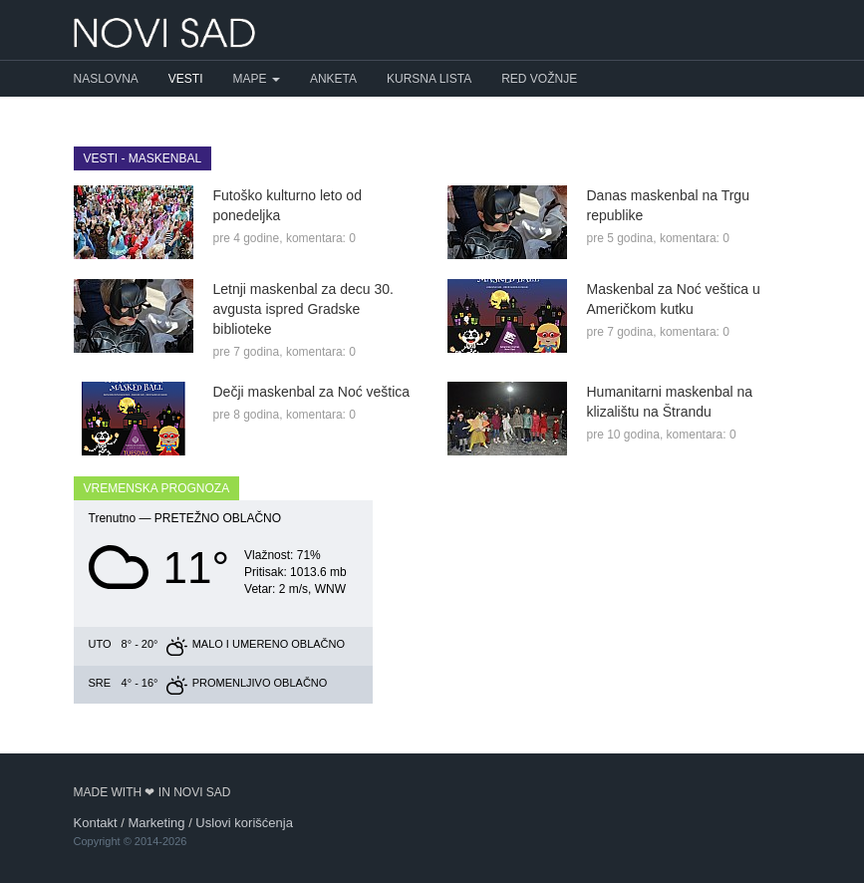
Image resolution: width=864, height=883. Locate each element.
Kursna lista (429, 79)
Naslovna (106, 79)
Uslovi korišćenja (244, 822)
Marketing (156, 822)
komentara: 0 (321, 238)
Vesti (185, 79)
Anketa (333, 79)
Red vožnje (539, 79)
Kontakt (96, 822)
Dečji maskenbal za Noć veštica (312, 392)
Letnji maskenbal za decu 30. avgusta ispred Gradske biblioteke (303, 309)
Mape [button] (256, 79)
